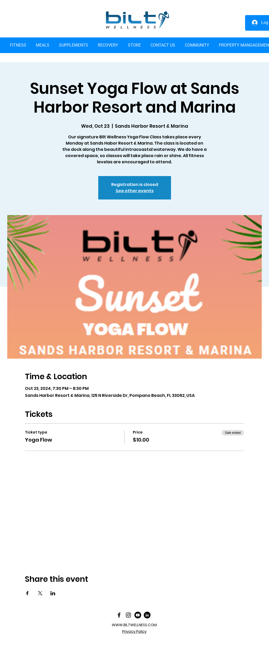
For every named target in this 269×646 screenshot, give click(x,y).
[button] (134, 45)
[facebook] (119, 615)
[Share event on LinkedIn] (52, 593)
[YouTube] (137, 615)
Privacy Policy (134, 631)
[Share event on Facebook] (27, 593)
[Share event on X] (40, 593)
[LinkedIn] (147, 615)
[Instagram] (128, 615)
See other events (135, 191)
